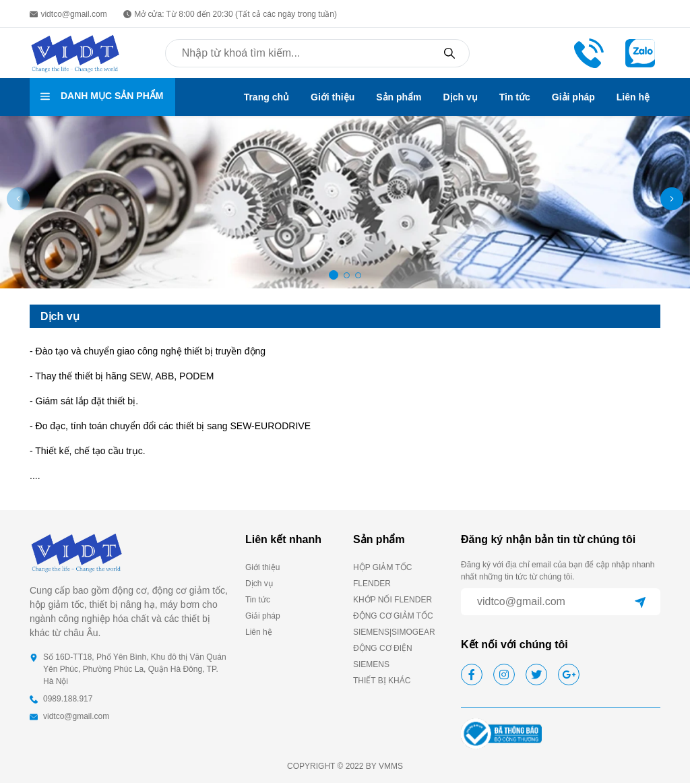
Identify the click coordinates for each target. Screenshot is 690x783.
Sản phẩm (398, 97)
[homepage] (75, 52)
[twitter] (536, 674)
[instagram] (504, 674)
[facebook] (471, 674)
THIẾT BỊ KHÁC (381, 680)
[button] (671, 198)
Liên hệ (633, 97)
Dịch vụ (460, 97)
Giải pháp (573, 97)
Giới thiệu (332, 97)
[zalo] (640, 52)
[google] (568, 674)
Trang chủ (266, 97)
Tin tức (514, 97)
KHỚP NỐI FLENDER (392, 599)
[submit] (640, 601)
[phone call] (589, 52)
